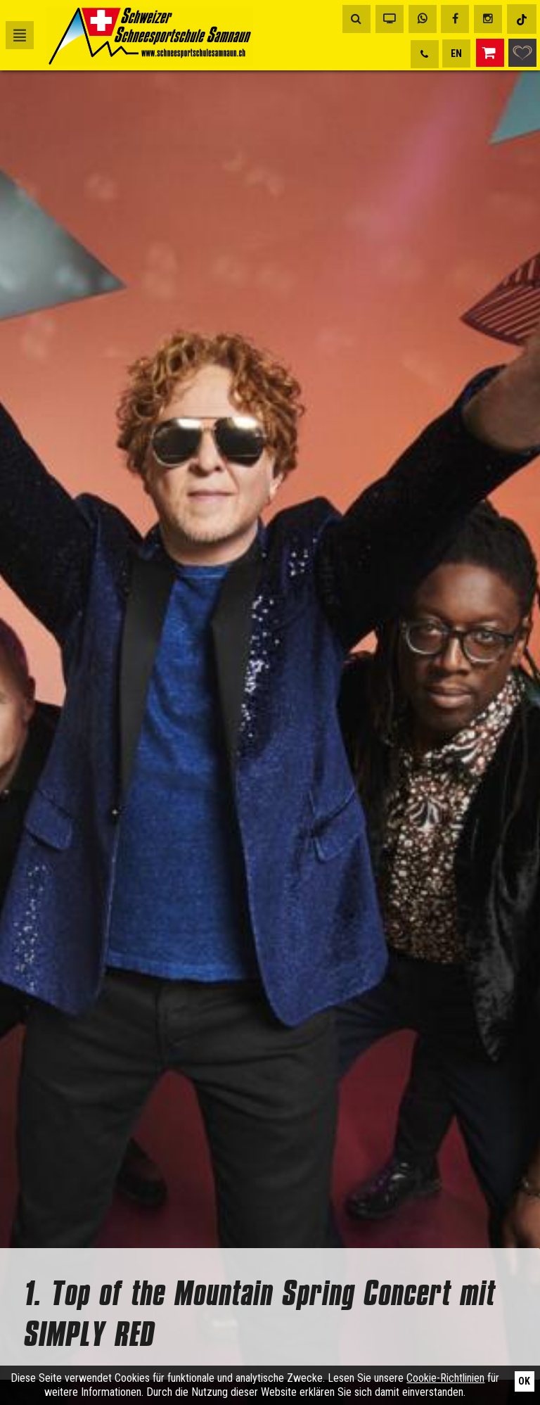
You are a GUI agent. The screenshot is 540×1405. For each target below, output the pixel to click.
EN (456, 53)
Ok (524, 1381)
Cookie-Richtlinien (445, 1378)
